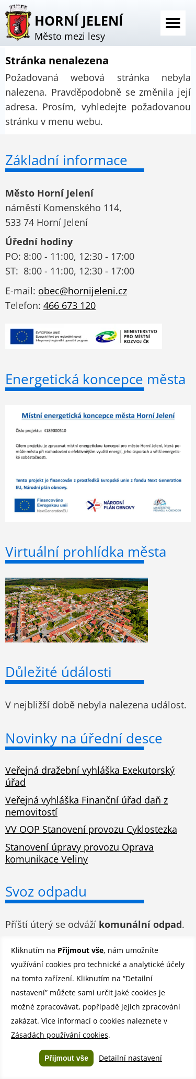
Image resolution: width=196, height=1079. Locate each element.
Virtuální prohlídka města (85, 551)
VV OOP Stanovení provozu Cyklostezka (91, 829)
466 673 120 (69, 305)
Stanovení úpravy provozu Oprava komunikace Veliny (79, 853)
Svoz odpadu (46, 891)
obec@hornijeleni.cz (82, 290)
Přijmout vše (66, 1058)
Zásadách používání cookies (59, 1035)
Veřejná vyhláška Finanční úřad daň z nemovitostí (86, 806)
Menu (173, 23)
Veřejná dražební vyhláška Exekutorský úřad (90, 776)
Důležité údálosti (58, 671)
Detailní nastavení (130, 1058)
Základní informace (66, 160)
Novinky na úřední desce (84, 738)
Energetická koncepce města (95, 379)
